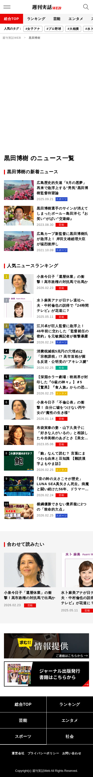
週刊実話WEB (11, 37)
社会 (69, 736)
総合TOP (11, 19)
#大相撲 (73, 29)
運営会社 (18, 753)
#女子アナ (33, 29)
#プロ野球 (54, 29)
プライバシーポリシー (43, 753)
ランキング (36, 19)
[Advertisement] (46, 105)
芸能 (57, 19)
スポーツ (23, 736)
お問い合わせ (71, 753)
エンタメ (75, 19)
